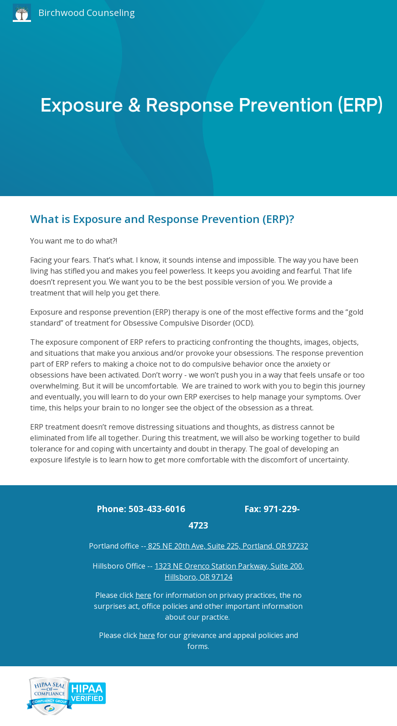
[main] (198, 340)
